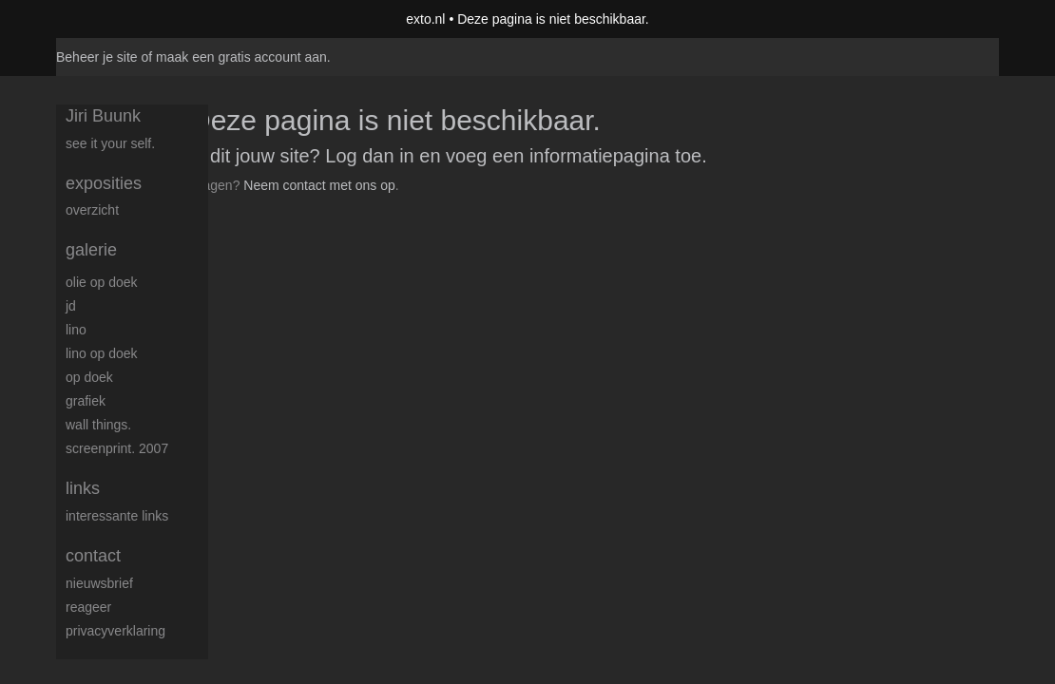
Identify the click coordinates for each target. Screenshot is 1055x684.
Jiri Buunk (103, 115)
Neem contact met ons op (319, 185)
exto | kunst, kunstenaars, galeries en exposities (109, 19)
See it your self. (110, 143)
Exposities (104, 183)
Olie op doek (102, 282)
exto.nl (425, 19)
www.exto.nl (224, 226)
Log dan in (369, 155)
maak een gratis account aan (241, 57)
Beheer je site (97, 57)
